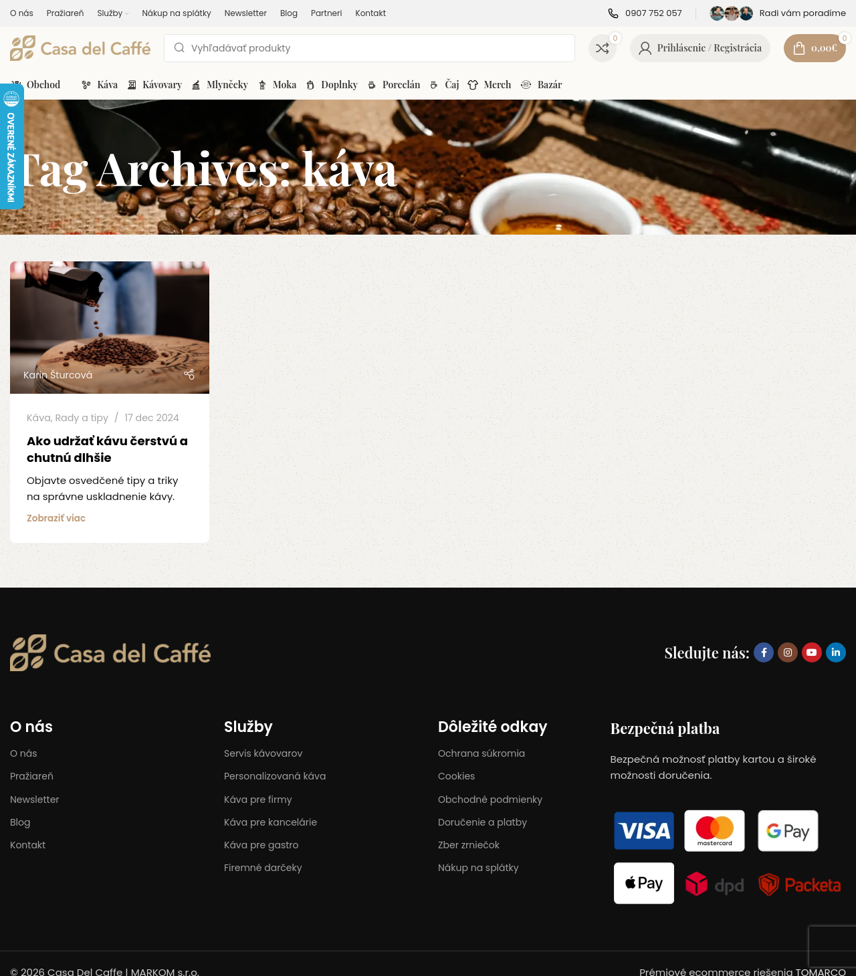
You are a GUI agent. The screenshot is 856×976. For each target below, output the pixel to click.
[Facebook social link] (764, 652)
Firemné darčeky (263, 867)
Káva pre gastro (261, 845)
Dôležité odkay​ (493, 727)
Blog (20, 822)
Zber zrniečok (469, 845)
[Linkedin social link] (836, 652)
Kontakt (27, 845)
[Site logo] (80, 47)
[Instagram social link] (788, 652)
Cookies (456, 776)
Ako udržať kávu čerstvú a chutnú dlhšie (107, 449)
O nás (31, 727)
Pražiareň (32, 776)
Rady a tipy (81, 417)
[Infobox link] (645, 13)
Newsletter (35, 799)
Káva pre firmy (258, 799)
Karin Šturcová (57, 375)
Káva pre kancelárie (270, 822)
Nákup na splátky (478, 867)
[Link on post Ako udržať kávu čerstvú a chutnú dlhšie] (109, 327)
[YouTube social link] (812, 652)
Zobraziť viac (56, 518)
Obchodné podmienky (490, 799)
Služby (248, 727)
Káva (39, 417)
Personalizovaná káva (275, 776)
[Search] (369, 48)
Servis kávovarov (263, 753)
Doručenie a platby (482, 822)
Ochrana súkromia (481, 753)
